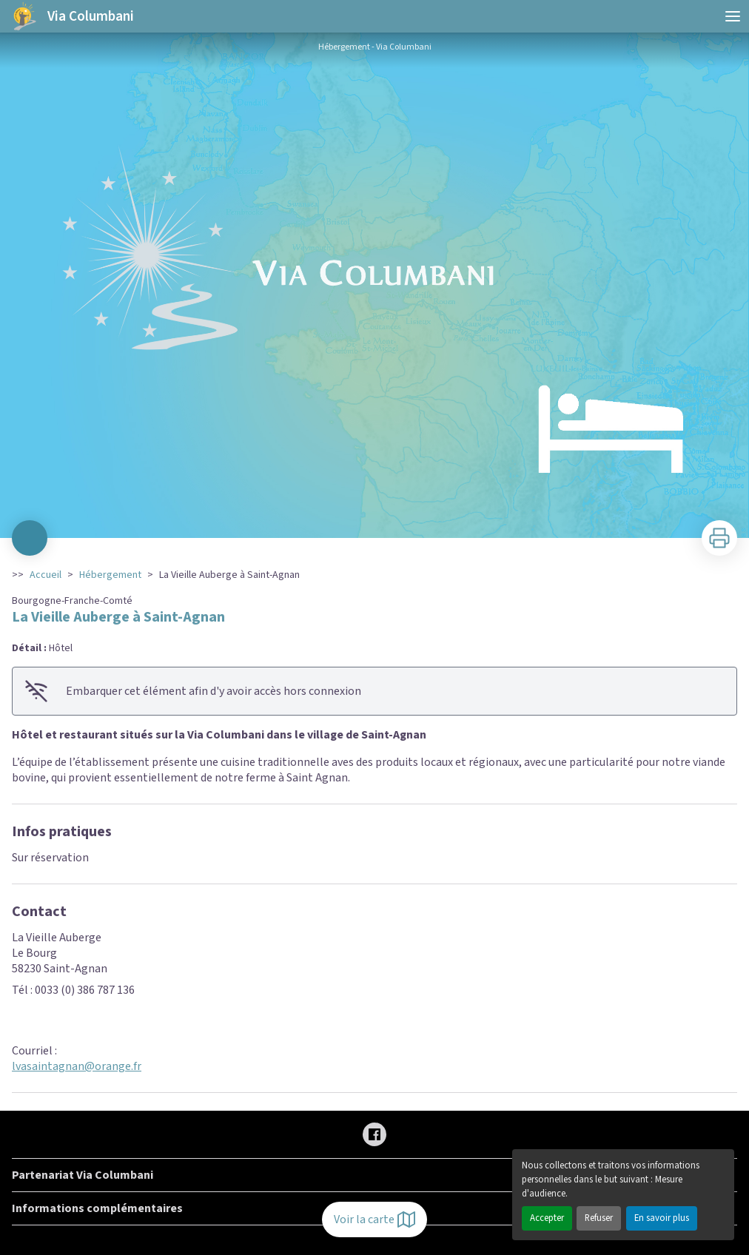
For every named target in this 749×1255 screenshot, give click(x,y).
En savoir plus (661, 1218)
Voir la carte (374, 1219)
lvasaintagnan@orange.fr (76, 1066)
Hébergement (110, 575)
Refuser (599, 1218)
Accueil (45, 575)
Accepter (547, 1218)
